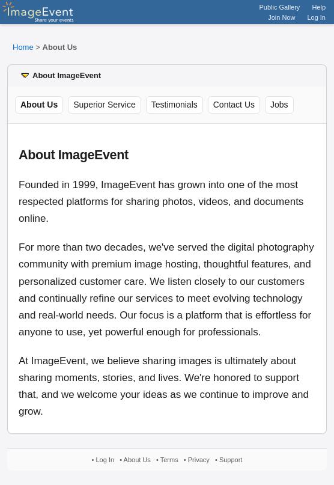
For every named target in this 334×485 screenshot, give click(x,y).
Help (319, 7)
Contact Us (234, 104)
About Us (137, 459)
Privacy (199, 459)
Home (23, 47)
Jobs (279, 104)
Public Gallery (280, 7)
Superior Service (104, 104)
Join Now (281, 17)
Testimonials (174, 104)
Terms (169, 459)
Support (231, 459)
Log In (316, 17)
